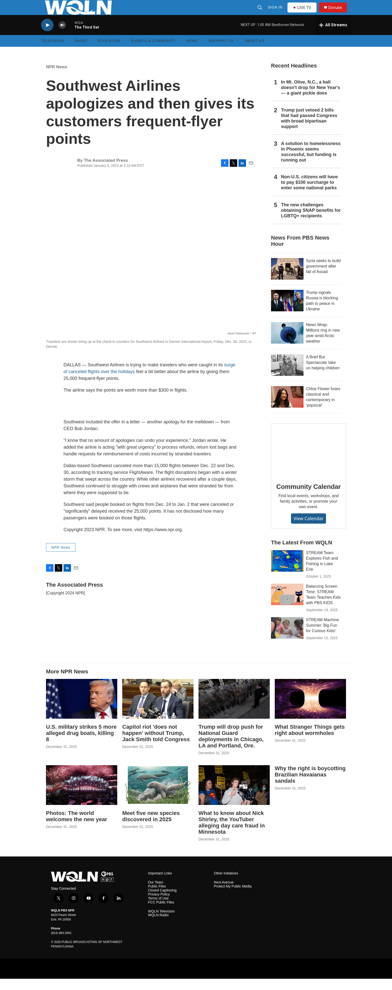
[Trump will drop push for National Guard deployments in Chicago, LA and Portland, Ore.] (234, 710)
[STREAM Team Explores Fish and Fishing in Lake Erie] (287, 572)
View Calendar (309, 530)
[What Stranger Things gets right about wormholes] (310, 710)
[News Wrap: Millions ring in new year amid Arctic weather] (287, 344)
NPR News (56, 78)
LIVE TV (303, 13)
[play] (47, 36)
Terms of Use (158, 909)
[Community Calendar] (308, 461)
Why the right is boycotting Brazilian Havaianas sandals (310, 785)
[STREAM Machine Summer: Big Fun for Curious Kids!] (287, 639)
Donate (338, 13)
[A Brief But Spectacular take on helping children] (287, 376)
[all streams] (333, 36)
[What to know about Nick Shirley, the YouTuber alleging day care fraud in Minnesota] (234, 796)
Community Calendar (308, 498)
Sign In (275, 13)
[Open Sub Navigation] (68, 52)
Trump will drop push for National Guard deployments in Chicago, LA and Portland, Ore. (231, 747)
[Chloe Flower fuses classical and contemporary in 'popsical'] (287, 408)
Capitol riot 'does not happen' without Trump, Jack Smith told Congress (156, 744)
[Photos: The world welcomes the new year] (81, 796)
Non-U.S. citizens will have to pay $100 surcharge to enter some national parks (309, 194)
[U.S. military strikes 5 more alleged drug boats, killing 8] (81, 710)
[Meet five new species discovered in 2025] (158, 796)
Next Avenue (224, 893)
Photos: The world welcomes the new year (76, 827)
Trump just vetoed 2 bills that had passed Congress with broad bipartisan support (309, 129)
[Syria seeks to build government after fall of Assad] (287, 280)
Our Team (155, 893)
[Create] (127, 980)
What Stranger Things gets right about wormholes (310, 741)
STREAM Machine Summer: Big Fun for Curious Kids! (322, 636)
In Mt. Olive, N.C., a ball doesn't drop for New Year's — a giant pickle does (310, 99)
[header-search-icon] (260, 13)
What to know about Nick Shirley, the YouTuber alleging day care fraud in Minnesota (231, 833)
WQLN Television (161, 922)
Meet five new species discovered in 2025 (151, 827)
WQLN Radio (158, 926)
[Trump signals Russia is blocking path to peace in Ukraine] (287, 312)
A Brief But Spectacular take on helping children (323, 373)
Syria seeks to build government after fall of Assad (323, 277)
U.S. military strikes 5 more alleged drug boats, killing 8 (81, 744)
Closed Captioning (162, 901)
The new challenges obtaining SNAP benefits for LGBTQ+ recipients (311, 222)
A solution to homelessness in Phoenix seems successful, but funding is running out (310, 163)
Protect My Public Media (233, 897)
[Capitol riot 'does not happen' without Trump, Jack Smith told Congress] (158, 710)
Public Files (157, 897)
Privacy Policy (159, 905)
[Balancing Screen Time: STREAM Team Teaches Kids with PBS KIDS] (287, 605)
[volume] (62, 36)
